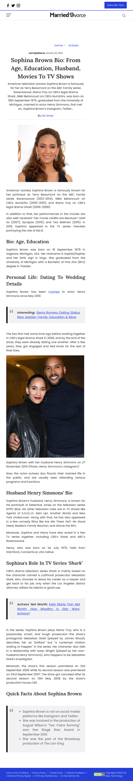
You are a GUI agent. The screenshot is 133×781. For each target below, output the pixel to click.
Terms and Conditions (17, 772)
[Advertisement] (34, 27)
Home (58, 45)
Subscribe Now (115, 5)
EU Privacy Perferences (45, 775)
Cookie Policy (56, 772)
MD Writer (48, 115)
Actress (73, 45)
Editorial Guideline (75, 772)
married (54, 292)
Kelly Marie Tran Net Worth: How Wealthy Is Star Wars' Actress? (48, 609)
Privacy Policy (39, 772)
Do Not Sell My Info (70, 775)
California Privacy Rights (18, 775)
